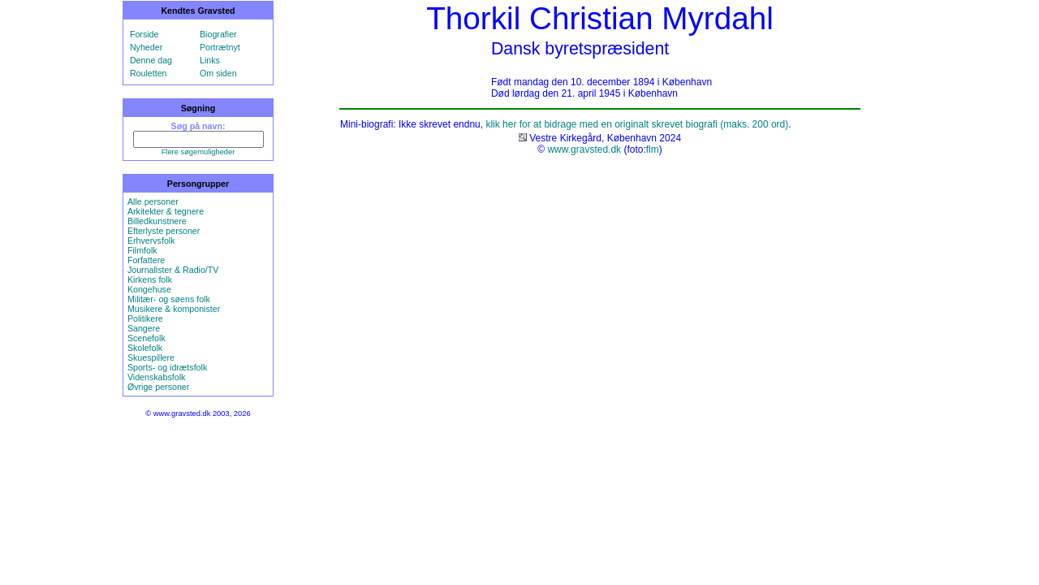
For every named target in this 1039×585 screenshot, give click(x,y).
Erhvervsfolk (151, 240)
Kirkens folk (149, 279)
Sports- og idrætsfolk (167, 367)
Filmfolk (142, 250)
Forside (144, 34)
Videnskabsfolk (156, 377)
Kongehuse (149, 289)
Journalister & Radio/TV (173, 270)
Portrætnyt (220, 47)
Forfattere (146, 260)
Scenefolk (146, 338)
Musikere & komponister (173, 309)
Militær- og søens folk (168, 299)
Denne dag (151, 60)
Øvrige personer (158, 387)
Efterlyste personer (163, 231)
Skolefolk (144, 348)
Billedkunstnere (157, 221)
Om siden (218, 73)
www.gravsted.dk (584, 149)
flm (652, 149)
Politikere (145, 318)
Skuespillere (151, 357)
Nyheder (146, 47)
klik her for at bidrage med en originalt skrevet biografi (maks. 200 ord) (636, 124)
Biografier (218, 34)
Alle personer (153, 201)
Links (210, 60)
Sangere (143, 328)
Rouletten (148, 73)
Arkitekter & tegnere (165, 211)
